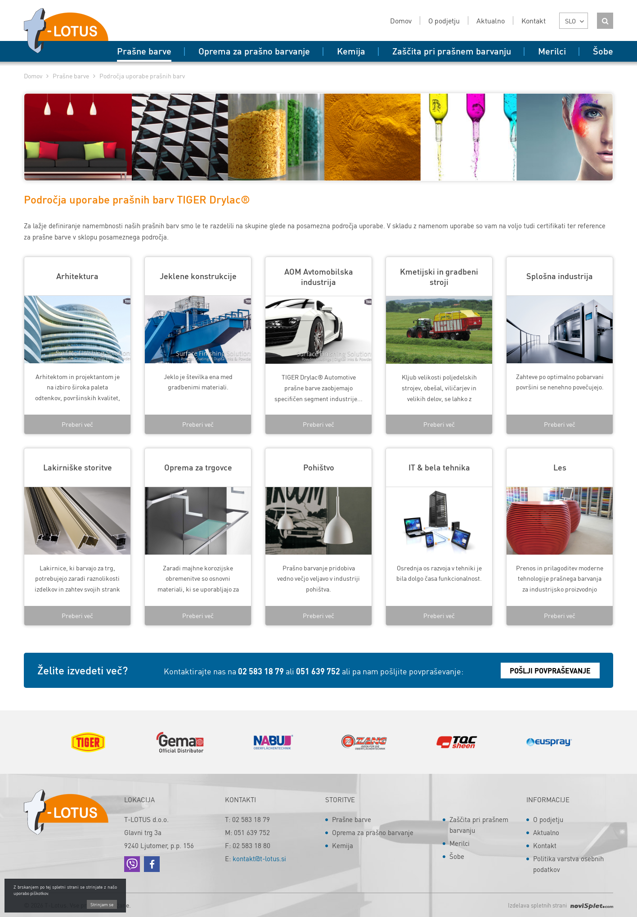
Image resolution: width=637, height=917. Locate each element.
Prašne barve (71, 76)
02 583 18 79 (261, 671)
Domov (33, 76)
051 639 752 (318, 671)
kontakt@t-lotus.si (259, 858)
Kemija (342, 845)
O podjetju (548, 819)
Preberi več (77, 424)
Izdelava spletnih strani (560, 905)
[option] (88, 742)
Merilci (459, 843)
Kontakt (544, 845)
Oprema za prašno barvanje (372, 832)
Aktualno (546, 832)
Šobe (456, 856)
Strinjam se (101, 905)
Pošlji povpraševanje (550, 670)
